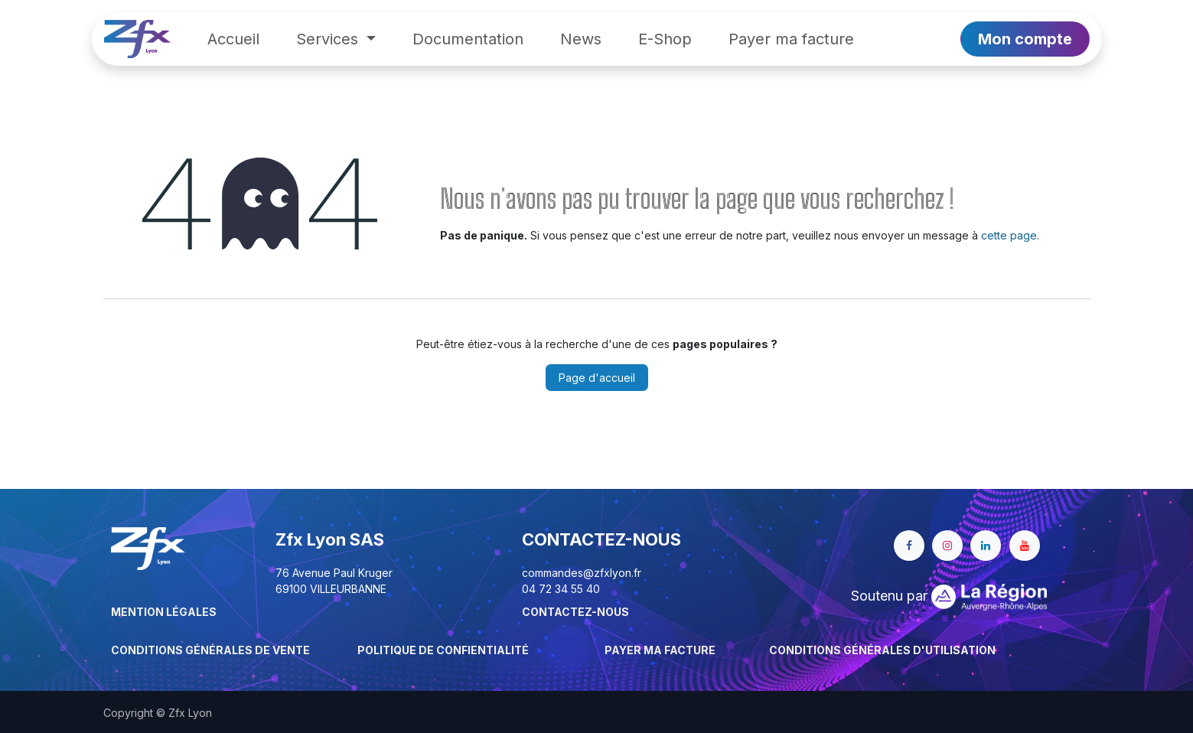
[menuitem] (233, 39)
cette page (1009, 235)
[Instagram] (947, 545)
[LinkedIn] (985, 545)
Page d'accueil (597, 377)
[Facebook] (909, 545)
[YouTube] (1024, 545)
